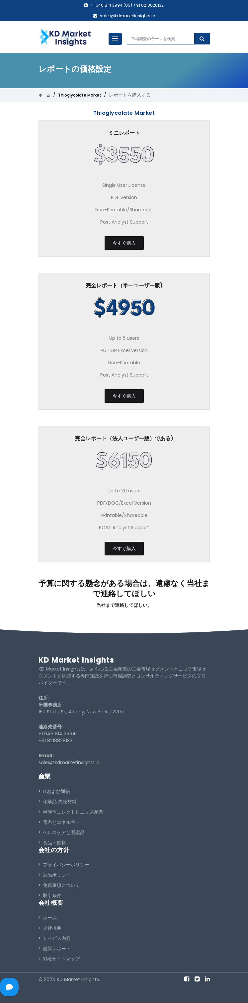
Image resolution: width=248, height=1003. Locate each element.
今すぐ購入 (124, 243)
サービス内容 (55, 938)
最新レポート (55, 948)
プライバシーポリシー (64, 864)
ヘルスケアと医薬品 (62, 832)
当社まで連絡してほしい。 (124, 605)
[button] (115, 39)
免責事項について (59, 885)
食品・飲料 (52, 842)
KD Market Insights (76, 660)
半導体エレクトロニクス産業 (71, 812)
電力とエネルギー (59, 822)
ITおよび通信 (54, 791)
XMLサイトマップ (59, 959)
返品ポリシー (55, 875)
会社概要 (50, 928)
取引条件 (50, 895)
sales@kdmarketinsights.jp (127, 16)
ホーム (44, 95)
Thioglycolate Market (79, 95)
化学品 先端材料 (58, 801)
